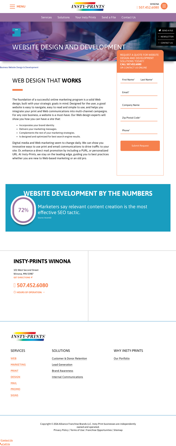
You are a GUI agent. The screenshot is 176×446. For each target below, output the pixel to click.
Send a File (109, 17)
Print (14, 370)
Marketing (18, 364)
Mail (14, 383)
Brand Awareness (62, 370)
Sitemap (118, 430)
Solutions (64, 17)
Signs (14, 395)
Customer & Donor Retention (69, 358)
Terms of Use (77, 430)
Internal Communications (67, 376)
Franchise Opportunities (99, 430)
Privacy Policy (61, 430)
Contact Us (129, 17)
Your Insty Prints (85, 17)
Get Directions (23, 277)
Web (13, 358)
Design (15, 376)
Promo (15, 389)
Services (46, 17)
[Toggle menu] (12, 6)
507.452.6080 (148, 7)
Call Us (5, 444)
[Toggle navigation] (164, 6)
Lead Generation (62, 364)
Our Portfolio (122, 358)
